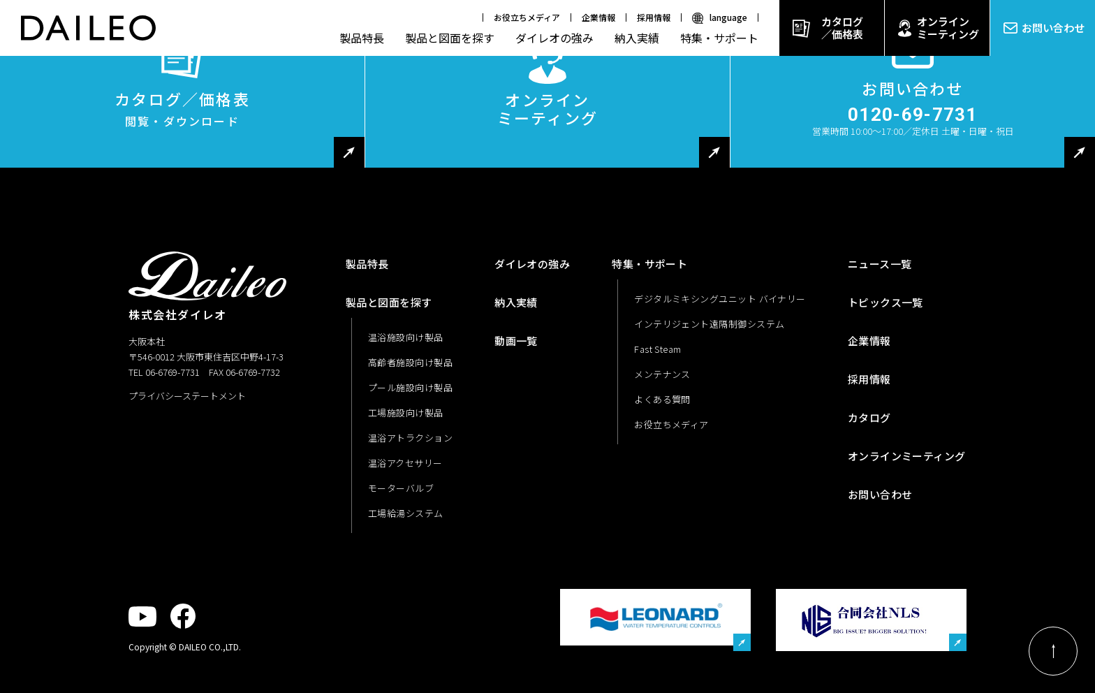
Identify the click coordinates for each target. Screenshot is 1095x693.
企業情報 (598, 17)
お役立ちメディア (527, 17)
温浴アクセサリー (405, 462)
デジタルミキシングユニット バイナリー (720, 298)
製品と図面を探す (449, 37)
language (728, 17)
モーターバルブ (401, 488)
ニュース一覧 (880, 263)
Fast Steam (658, 349)
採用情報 (653, 17)
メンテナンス (662, 374)
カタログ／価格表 (842, 27)
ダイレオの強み (554, 37)
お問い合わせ (1053, 27)
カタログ (869, 417)
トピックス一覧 (885, 302)
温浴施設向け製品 (405, 337)
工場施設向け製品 (405, 412)
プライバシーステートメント (187, 395)
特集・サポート (719, 37)
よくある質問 (662, 399)
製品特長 (361, 37)
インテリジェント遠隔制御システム (709, 323)
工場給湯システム (405, 513)
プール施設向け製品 (410, 387)
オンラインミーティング (948, 27)
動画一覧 (516, 340)
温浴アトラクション (410, 437)
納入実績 (637, 37)
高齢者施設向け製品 (410, 362)
